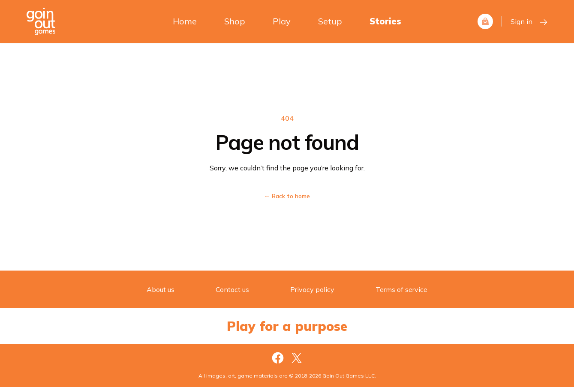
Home (185, 21)
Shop (234, 21)
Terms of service (401, 289)
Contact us (232, 289)
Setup (330, 21)
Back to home (287, 196)
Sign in (529, 22)
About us (160, 289)
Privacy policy (312, 289)
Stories (385, 21)
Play (282, 21)
